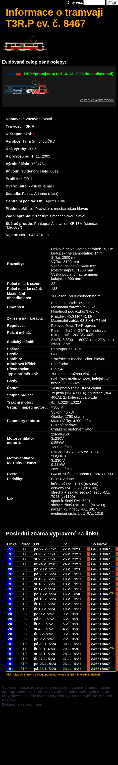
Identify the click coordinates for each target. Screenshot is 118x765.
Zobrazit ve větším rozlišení (97, 99)
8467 (106, 549)
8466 (95, 549)
